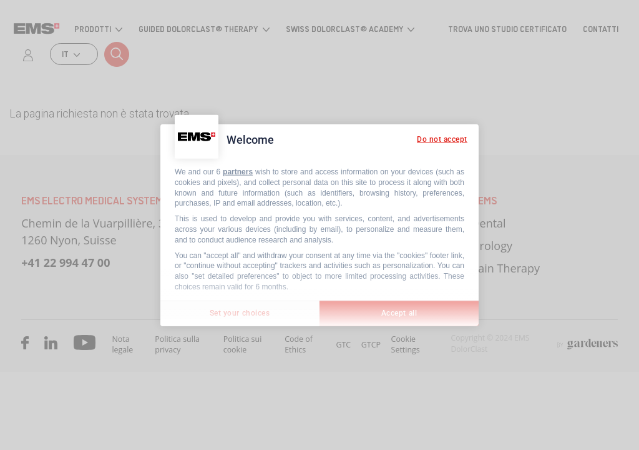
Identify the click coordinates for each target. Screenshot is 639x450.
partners (238, 172)
